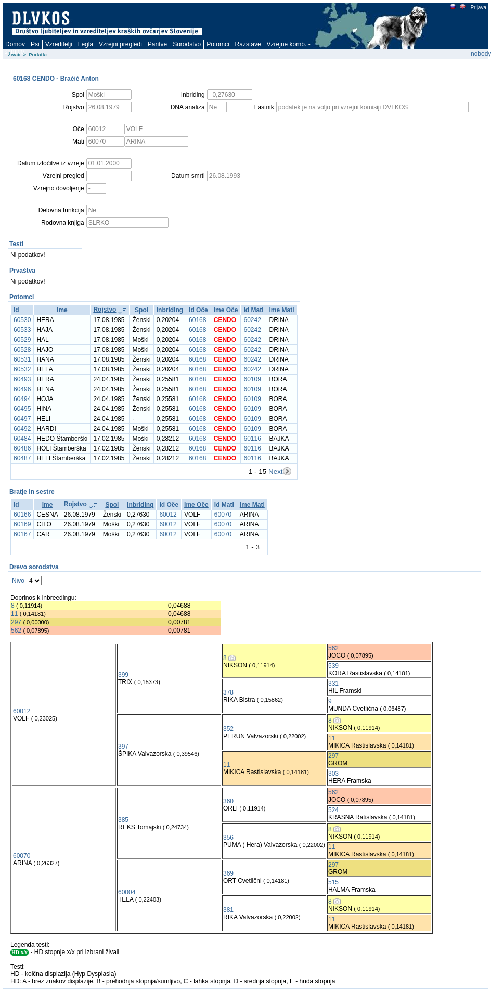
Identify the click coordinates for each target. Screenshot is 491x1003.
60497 (22, 418)
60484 (22, 438)
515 (333, 882)
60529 (22, 339)
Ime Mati (281, 310)
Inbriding (170, 310)
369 (228, 873)
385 (123, 820)
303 (333, 773)
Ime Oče (226, 310)
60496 (22, 389)
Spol (141, 310)
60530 (22, 320)
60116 (252, 438)
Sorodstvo (187, 44)
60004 (126, 892)
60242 (252, 320)
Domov (15, 44)
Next (275, 471)
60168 (197, 320)
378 (228, 692)
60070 (222, 514)
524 (333, 810)
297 (16, 622)
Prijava (478, 7)
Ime (62, 310)
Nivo (18, 580)
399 (123, 674)
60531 (22, 359)
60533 (22, 329)
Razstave (248, 44)
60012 (167, 514)
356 (228, 837)
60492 (22, 428)
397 (123, 746)
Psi (35, 44)
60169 (22, 524)
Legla (85, 44)
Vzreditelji (58, 44)
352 (228, 728)
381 (228, 910)
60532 (22, 369)
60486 (22, 448)
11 (14, 614)
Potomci (217, 44)
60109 (252, 379)
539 (333, 666)
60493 (22, 379)
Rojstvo (104, 309)
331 (333, 683)
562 (16, 630)
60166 (22, 514)
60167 (22, 534)
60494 (22, 399)
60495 (22, 409)
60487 (22, 458)
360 (228, 801)
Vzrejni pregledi (120, 44)
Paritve (157, 44)
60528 (22, 349)
